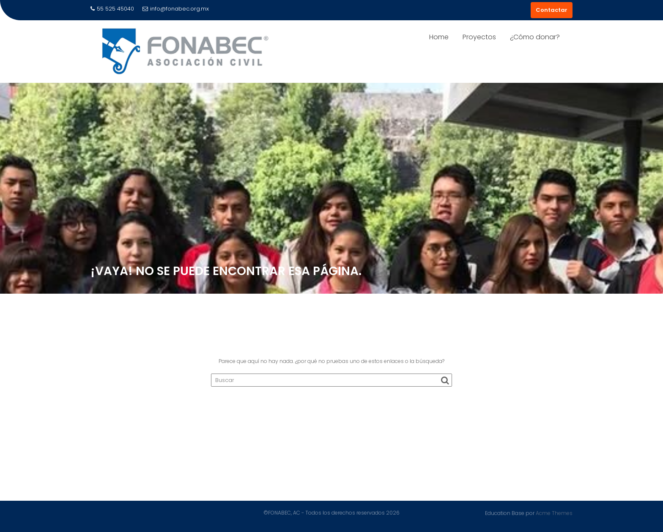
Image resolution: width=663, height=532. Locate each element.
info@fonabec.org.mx (175, 9)
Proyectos (479, 37)
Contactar (551, 10)
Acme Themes (554, 512)
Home (439, 37)
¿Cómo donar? (535, 37)
